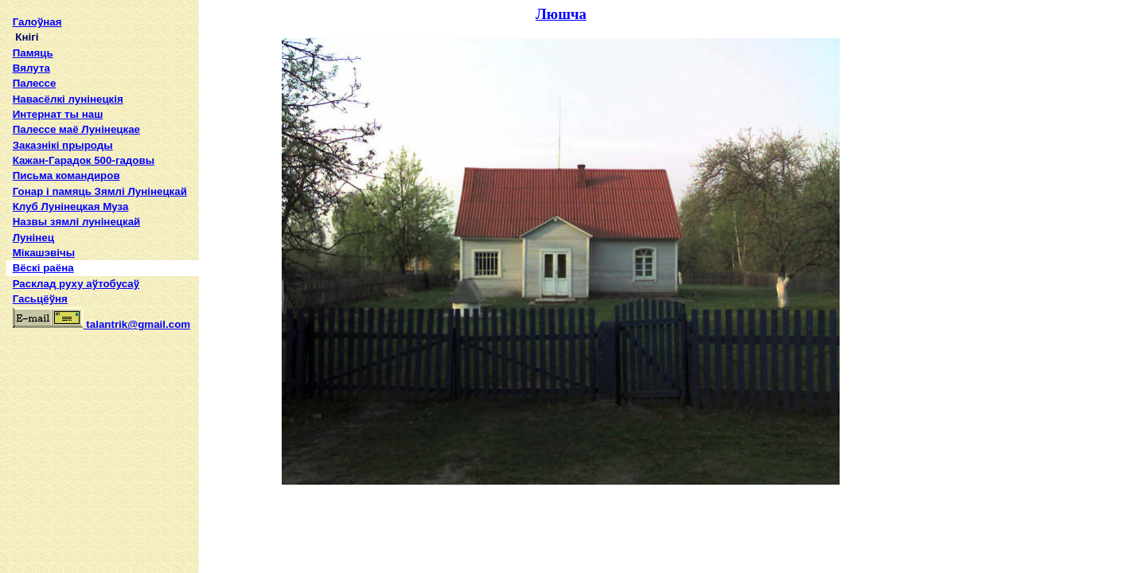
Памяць (33, 53)
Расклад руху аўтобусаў (76, 284)
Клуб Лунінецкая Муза (71, 206)
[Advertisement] (102, 440)
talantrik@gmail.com (101, 324)
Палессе (35, 83)
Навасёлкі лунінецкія (68, 99)
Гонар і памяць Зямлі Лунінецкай (100, 191)
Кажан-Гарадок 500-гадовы (83, 160)
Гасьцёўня (40, 299)
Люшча (561, 14)
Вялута (31, 68)
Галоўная (37, 22)
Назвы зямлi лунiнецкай (77, 222)
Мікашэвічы (44, 253)
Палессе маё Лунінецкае (76, 129)
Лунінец (33, 238)
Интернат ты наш (58, 114)
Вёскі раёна (43, 268)
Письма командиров (66, 175)
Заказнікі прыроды (63, 145)
